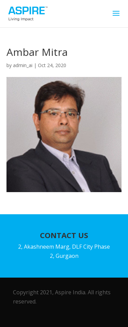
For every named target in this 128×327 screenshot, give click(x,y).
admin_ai (22, 65)
